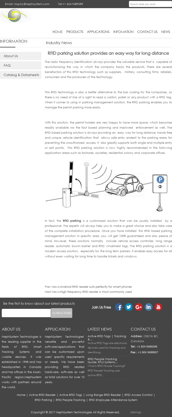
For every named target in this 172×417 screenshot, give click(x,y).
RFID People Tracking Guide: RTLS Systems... (103, 360)
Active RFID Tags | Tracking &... (107, 337)
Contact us (143, 329)
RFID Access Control (138, 395)
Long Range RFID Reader (103, 395)
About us (11, 329)
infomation (123, 32)
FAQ (7, 65)
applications (98, 32)
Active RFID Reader (42, 395)
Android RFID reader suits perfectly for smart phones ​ (96, 286)
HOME (57, 32)
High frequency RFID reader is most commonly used (96, 291)
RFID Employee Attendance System (113, 400)
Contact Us (147, 32)
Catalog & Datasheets (21, 75)
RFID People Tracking (70, 400)
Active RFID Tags (70, 395)
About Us (11, 56)
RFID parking (72, 220)
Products (74, 32)
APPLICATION (57, 329)
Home (21, 395)
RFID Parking (43, 400)
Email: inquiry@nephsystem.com (27, 4)
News (165, 32)
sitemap (135, 412)
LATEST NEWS (100, 329)
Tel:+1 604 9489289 (70, 4)
